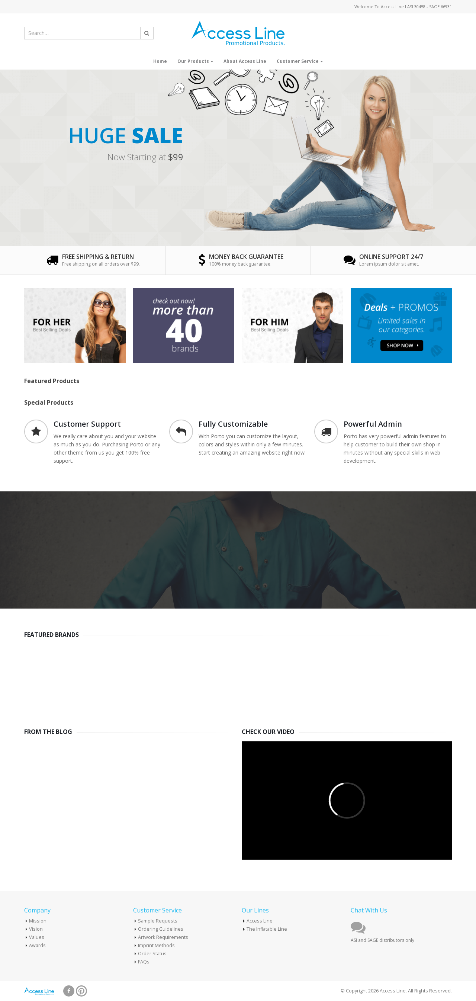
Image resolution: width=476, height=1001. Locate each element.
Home (160, 61)
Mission (37, 921)
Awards (37, 945)
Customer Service (298, 61)
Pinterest (81, 991)
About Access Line (244, 61)
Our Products (193, 61)
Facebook (68, 991)
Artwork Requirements (163, 937)
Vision (36, 929)
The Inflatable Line (267, 929)
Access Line (260, 921)
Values (36, 937)
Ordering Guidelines (160, 929)
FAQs (143, 962)
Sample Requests (157, 921)
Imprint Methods (156, 945)
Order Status (152, 953)
